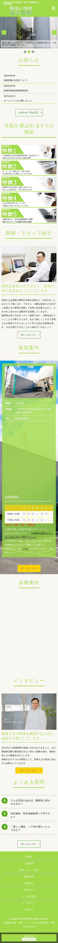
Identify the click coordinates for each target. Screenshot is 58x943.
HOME (29, 857)
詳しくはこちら (28, 334)
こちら (25, 548)
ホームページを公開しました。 (19, 100)
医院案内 (29, 883)
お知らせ (29, 909)
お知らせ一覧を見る (28, 112)
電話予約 (29, 936)
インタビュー (29, 903)
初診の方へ (29, 889)
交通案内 (29, 863)
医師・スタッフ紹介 (29, 870)
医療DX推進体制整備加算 (16, 90)
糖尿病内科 (29, 876)
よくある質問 (29, 896)
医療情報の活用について (16, 80)
